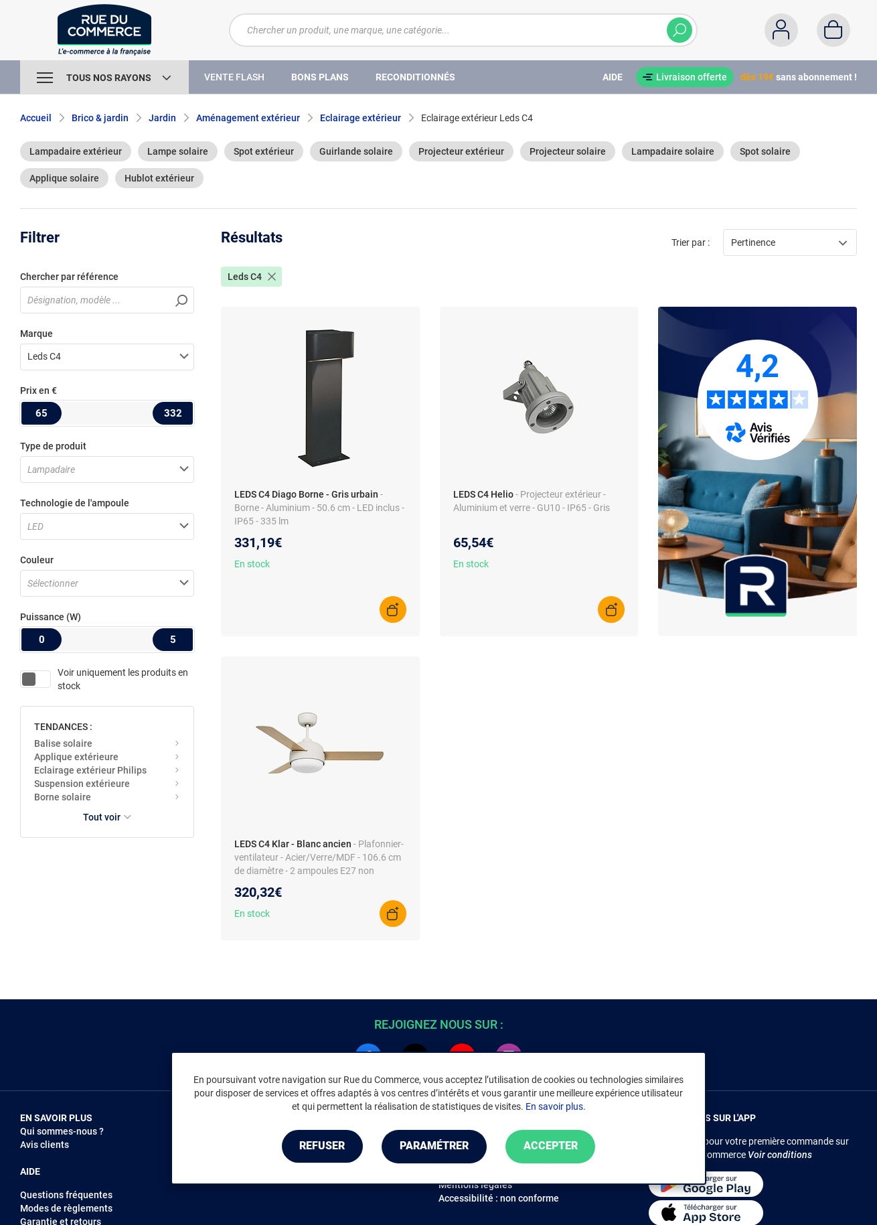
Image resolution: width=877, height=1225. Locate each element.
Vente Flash (234, 77)
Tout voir (107, 817)
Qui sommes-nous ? (62, 1131)
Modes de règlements (66, 1208)
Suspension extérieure (82, 783)
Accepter (552, 1146)
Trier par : (690, 242)
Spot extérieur (264, 151)
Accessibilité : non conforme (498, 1198)
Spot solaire (765, 151)
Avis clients (44, 1144)
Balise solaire (63, 743)
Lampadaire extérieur (75, 151)
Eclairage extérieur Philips (90, 770)
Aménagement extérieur (248, 118)
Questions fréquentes (66, 1195)
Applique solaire (64, 178)
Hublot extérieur (159, 178)
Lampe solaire (177, 151)
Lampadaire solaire (672, 151)
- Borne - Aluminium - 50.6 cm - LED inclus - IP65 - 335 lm (319, 507)
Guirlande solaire (356, 151)
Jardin (162, 118)
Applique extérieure (76, 756)
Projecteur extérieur (461, 151)
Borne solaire (62, 797)
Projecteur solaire (568, 151)
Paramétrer (434, 1146)
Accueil (36, 118)
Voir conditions (780, 1154)
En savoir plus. (556, 1106)
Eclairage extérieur (360, 118)
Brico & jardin (100, 118)
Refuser (320, 1146)
